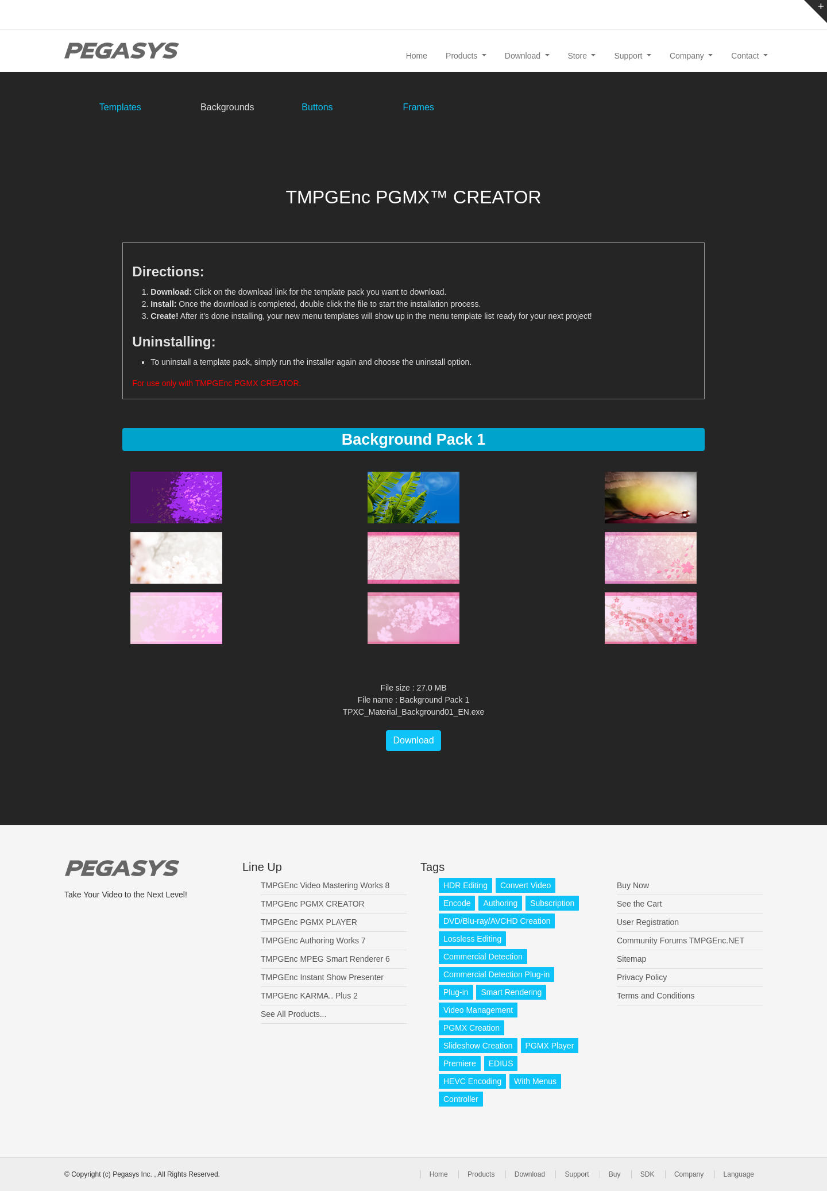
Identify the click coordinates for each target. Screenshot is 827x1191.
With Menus (535, 1081)
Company (689, 1174)
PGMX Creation (471, 1027)
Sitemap (631, 958)
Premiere (459, 1063)
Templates (120, 107)
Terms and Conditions (655, 995)
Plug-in (456, 992)
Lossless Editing (472, 938)
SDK (647, 1174)
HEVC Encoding (472, 1081)
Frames (418, 107)
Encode (456, 903)
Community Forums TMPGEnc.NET (680, 940)
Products (480, 1174)
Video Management (478, 1010)
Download (413, 740)
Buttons (317, 107)
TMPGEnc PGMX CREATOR (313, 903)
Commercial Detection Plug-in (496, 974)
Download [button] (524, 55)
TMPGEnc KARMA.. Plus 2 (309, 995)
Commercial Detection (483, 956)
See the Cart (639, 903)
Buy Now (633, 885)
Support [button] (629, 55)
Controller (460, 1099)
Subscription (552, 903)
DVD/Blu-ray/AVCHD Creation (496, 921)
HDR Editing (465, 885)
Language (739, 1174)
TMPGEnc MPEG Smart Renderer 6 (325, 958)
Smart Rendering (511, 992)
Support (577, 1174)
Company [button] (688, 55)
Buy (615, 1174)
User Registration (648, 922)
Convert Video (525, 885)
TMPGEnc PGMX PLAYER (309, 922)
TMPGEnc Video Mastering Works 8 (325, 885)
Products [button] (463, 55)
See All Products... (293, 1014)
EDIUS (501, 1063)
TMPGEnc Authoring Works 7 (313, 940)
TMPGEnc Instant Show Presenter (322, 977)
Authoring (500, 903)
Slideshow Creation (478, 1045)
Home (416, 55)
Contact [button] (746, 55)
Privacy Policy (642, 977)
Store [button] (578, 55)
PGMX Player (549, 1045)
